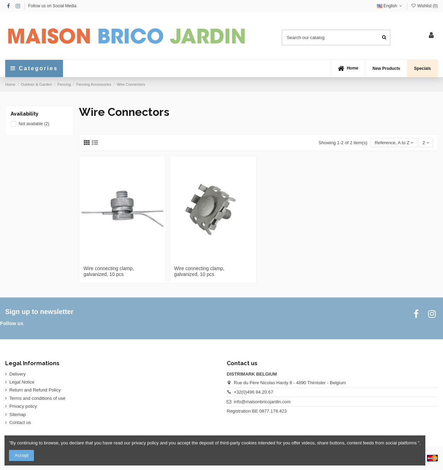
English (390, 5)
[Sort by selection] (394, 142)
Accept (21, 455)
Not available (34, 123)
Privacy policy (23, 406)
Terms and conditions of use (37, 398)
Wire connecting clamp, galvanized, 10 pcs (108, 271)
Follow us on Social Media (52, 5)
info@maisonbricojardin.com (262, 401)
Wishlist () (424, 5)
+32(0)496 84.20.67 (253, 392)
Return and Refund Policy (35, 390)
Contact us (20, 422)
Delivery (17, 374)
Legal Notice (21, 382)
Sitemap (17, 414)
